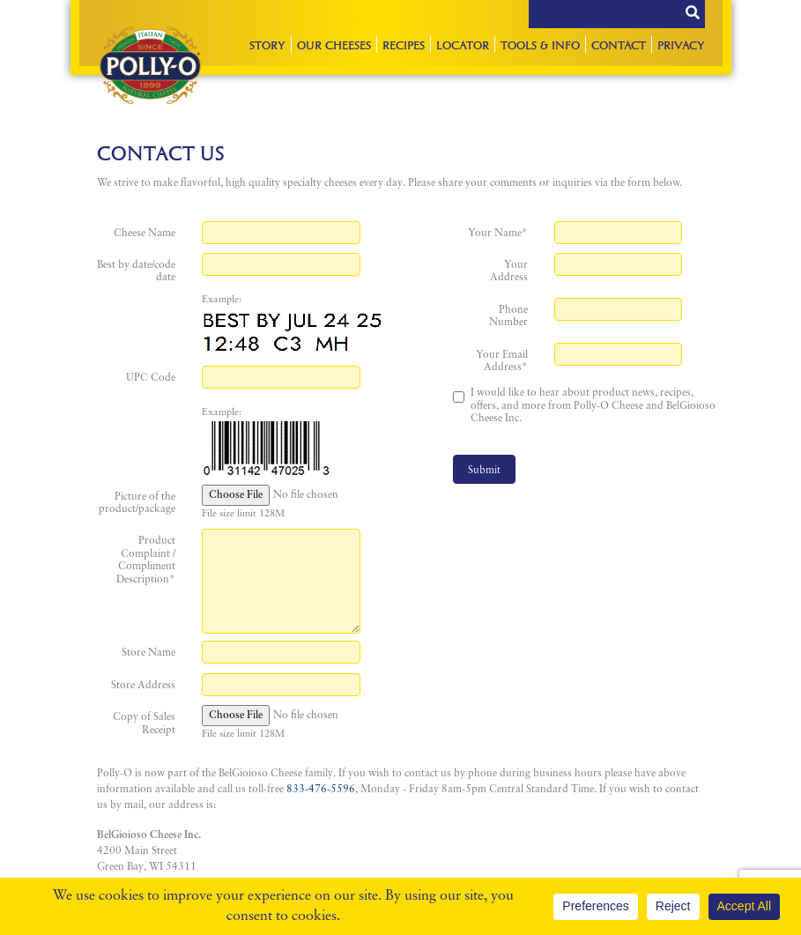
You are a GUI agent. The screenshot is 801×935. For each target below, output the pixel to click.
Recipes (403, 44)
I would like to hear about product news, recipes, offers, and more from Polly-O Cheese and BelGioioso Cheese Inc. (593, 406)
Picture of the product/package (137, 503)
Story (267, 44)
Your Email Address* (502, 361)
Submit (484, 470)
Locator (462, 44)
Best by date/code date (136, 271)
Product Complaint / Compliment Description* (145, 560)
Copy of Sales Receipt (144, 723)
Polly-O (150, 65)
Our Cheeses (334, 44)
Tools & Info (540, 44)
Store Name (148, 653)
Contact (618, 44)
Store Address (143, 685)
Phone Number (508, 316)
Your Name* (498, 233)
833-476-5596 (320, 789)
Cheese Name (144, 233)
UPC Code (150, 378)
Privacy (681, 44)
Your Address (509, 271)
